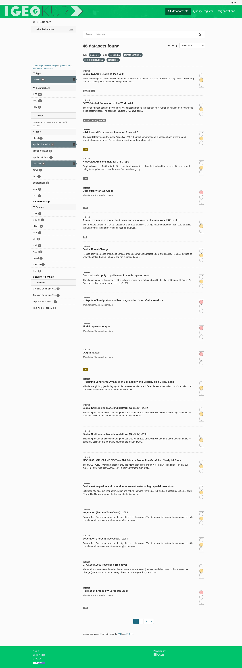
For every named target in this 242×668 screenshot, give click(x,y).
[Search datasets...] (139, 34)
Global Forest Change (95, 249)
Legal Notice (39, 655)
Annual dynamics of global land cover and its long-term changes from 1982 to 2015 (131, 220)
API (119, 634)
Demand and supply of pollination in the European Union (116, 275)
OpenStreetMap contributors (42, 68)
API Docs (129, 634)
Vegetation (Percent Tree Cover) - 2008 (105, 512)
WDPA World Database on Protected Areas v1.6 (110, 132)
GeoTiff (87, 91)
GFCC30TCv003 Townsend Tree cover (105, 564)
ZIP (85, 237)
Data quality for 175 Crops (98, 191)
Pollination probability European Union (106, 591)
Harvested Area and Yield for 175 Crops (106, 161)
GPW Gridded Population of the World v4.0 (108, 103)
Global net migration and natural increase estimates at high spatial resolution (128, 486)
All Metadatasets (178, 11)
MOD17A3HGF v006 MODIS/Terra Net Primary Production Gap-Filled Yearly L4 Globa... (133, 460)
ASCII (94, 120)
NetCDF (87, 120)
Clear (71, 29)
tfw (93, 91)
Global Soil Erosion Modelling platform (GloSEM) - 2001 (115, 434)
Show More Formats (43, 277)
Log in (233, 2)
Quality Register (203, 11)
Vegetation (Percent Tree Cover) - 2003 (105, 538)
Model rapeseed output (96, 326)
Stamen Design (51, 66)
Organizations (226, 11)
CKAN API (38, 658)
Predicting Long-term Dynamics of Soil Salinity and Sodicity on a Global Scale (129, 382)
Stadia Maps (38, 66)
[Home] (34, 22)
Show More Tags (41, 201)
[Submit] (200, 34)
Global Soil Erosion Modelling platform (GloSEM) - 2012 (115, 408)
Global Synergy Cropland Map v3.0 (103, 74)
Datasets (45, 22)
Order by (172, 45)
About (36, 651)
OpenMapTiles (64, 66)
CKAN (158, 654)
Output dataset (91, 352)
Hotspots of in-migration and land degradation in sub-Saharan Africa (123, 300)
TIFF (85, 179)
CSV (85, 149)
